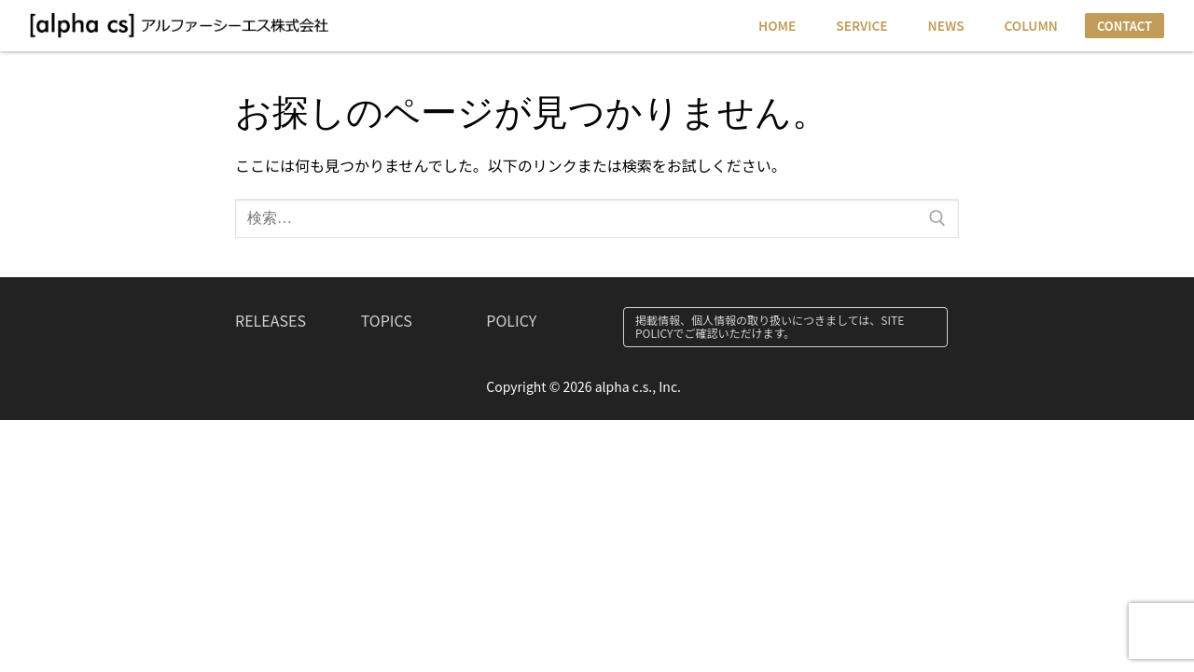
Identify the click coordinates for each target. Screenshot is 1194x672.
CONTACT (1124, 26)
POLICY (511, 320)
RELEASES (270, 320)
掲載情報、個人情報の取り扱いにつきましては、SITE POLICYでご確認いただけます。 (769, 326)
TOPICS (386, 320)
